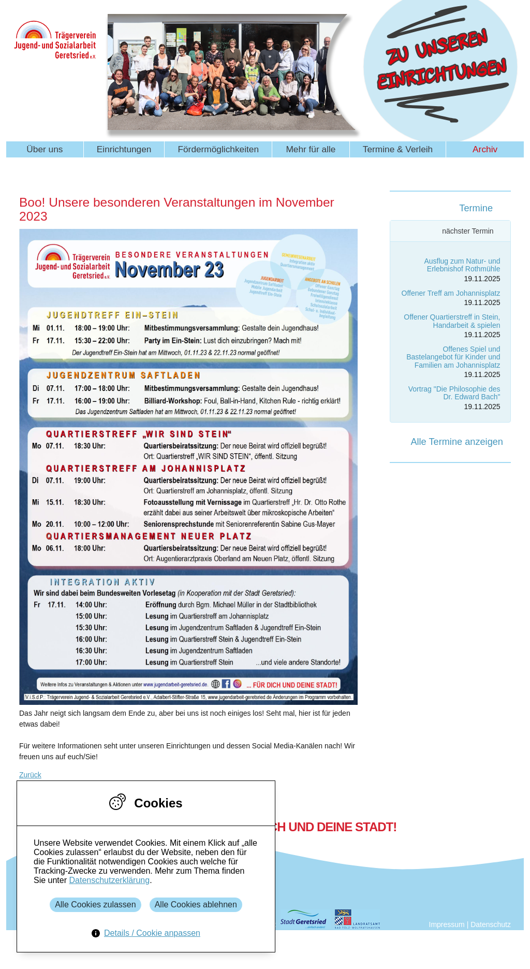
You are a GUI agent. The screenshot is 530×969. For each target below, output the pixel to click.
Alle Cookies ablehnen (196, 904)
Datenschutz (490, 924)
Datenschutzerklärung (109, 880)
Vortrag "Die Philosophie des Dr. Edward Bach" (454, 393)
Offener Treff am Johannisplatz (451, 293)
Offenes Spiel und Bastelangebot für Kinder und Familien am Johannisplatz (453, 357)
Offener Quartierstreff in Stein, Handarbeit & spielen (452, 321)
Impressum (447, 924)
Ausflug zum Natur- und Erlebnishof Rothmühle (462, 265)
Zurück (30, 775)
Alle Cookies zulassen (95, 904)
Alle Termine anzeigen (456, 442)
